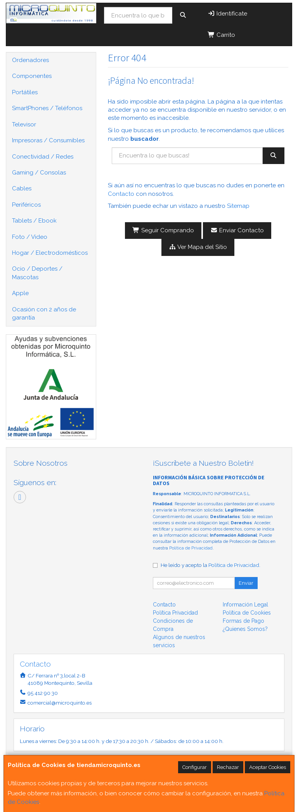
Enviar (246, 583)
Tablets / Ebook (34, 220)
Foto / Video (29, 236)
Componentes (32, 76)
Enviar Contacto (237, 230)
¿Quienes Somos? (245, 629)
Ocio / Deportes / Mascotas (37, 272)
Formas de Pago (243, 621)
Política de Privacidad (191, 548)
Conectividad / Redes (42, 156)
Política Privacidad (175, 613)
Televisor (24, 124)
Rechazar (228, 767)
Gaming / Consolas (39, 172)
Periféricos (26, 204)
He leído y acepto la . (210, 565)
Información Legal (245, 604)
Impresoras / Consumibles (48, 140)
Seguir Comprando (163, 230)
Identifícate (227, 13)
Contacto (121, 193)
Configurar (194, 767)
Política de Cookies (247, 613)
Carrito (221, 34)
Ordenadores (30, 60)
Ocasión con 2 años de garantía (44, 313)
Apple (20, 293)
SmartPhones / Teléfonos (47, 108)
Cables (21, 188)
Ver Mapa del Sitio (198, 247)
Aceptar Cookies (267, 767)
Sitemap (238, 205)
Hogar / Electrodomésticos (50, 252)
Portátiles (25, 92)
